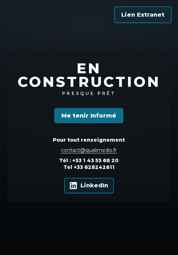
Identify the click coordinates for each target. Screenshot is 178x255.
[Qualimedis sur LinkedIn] (89, 185)
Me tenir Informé (88, 115)
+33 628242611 (94, 167)
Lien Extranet (143, 14)
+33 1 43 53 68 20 (95, 160)
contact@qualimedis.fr (89, 150)
